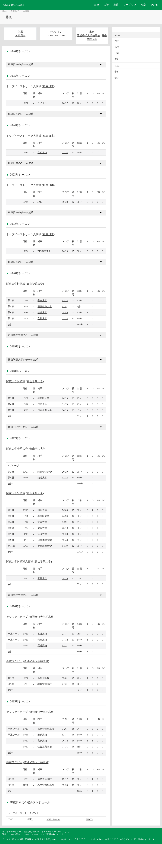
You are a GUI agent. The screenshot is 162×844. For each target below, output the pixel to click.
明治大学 (42, 510)
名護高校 (42, 633)
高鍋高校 (42, 740)
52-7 (64, 734)
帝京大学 (42, 300)
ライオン (42, 103)
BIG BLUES (43, 251)
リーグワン (129, 4)
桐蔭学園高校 (44, 684)
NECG (89, 819)
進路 (115, 4)
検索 (143, 4)
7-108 (65, 510)
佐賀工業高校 (44, 746)
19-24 (65, 785)
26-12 (65, 740)
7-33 (64, 684)
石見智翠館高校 (45, 728)
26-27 (65, 103)
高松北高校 (43, 678)
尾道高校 (42, 645)
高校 (96, 4)
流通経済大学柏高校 (88, 35)
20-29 (65, 251)
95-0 (64, 678)
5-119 (65, 545)
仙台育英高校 (44, 779)
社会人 (118, 65)
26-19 (65, 528)
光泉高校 (42, 639)
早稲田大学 (43, 398)
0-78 (64, 306)
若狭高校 (42, 734)
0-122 (65, 300)
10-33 (65, 201)
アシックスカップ (17, 616)
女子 (117, 78)
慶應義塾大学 (44, 306)
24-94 (65, 516)
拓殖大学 (42, 477)
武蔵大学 (42, 578)
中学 (117, 71)
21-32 (65, 152)
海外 (117, 59)
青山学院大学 (35, 283)
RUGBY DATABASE (13, 4)
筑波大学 (42, 312)
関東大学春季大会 (17, 448)
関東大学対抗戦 (15, 283)
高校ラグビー (14, 661)
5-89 (64, 522)
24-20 (65, 578)
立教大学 (42, 318)
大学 (106, 4)
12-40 (65, 540)
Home (4, 11)
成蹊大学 (42, 528)
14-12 (65, 639)
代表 (117, 53)
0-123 (65, 398)
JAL (39, 201)
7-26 (64, 728)
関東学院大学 (44, 471)
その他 (154, 4)
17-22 (65, 318)
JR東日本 (15, 11)
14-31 (65, 746)
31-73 (65, 404)
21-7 (64, 633)
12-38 (65, 534)
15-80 (65, 312)
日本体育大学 (44, 410)
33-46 (65, 477)
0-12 (64, 645)
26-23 (65, 410)
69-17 (65, 779)
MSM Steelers (53, 819)
